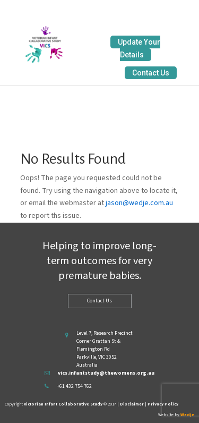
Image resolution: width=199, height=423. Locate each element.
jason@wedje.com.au (139, 203)
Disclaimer (132, 404)
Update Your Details (139, 48)
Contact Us (150, 73)
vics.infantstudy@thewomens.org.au (106, 373)
